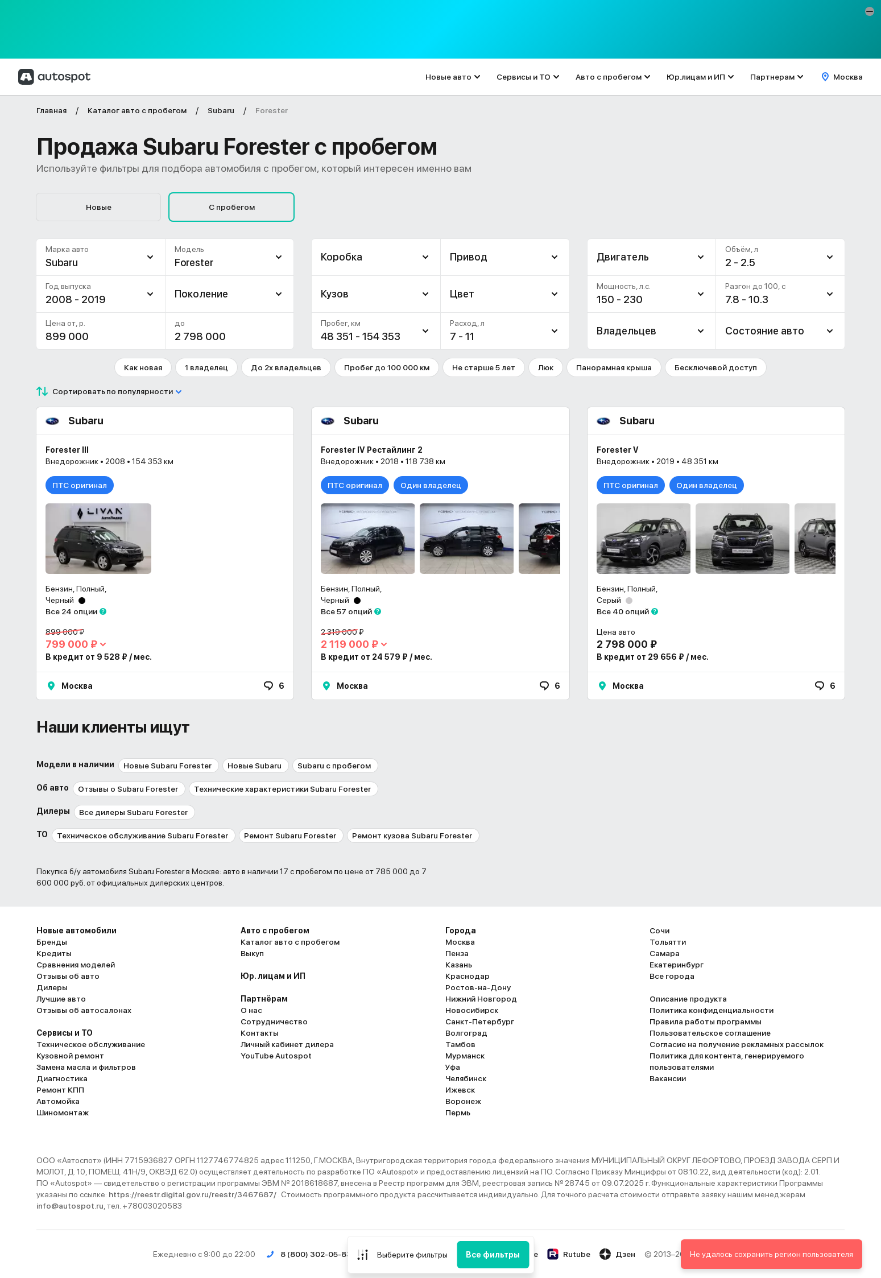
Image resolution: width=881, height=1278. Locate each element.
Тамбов (460, 1044)
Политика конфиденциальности (712, 1010)
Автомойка (58, 1101)
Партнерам (772, 76)
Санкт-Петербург (479, 1021)
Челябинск (465, 1078)
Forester (194, 262)
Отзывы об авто (68, 976)
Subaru (62, 262)
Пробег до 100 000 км (386, 367)
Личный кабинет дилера (287, 1044)
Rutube (568, 1254)
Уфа (452, 1067)
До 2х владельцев (286, 367)
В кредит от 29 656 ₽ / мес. (653, 656)
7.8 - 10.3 (746, 299)
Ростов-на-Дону (478, 987)
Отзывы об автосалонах (83, 1010)
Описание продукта (688, 998)
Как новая (143, 367)
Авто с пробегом (609, 76)
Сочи (659, 930)
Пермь (457, 1112)
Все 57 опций (346, 611)
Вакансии (668, 1078)
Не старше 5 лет (483, 367)
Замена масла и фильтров (86, 1067)
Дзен (617, 1254)
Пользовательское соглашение (710, 1032)
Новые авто (448, 76)
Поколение (201, 294)
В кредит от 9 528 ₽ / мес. (99, 656)
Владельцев (626, 331)
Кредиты (54, 953)
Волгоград (466, 1032)
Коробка (341, 257)
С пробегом (232, 207)
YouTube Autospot (276, 1055)
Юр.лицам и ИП (696, 76)
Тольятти (668, 941)
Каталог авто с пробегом (290, 941)
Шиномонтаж (62, 1112)
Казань (458, 964)
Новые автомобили (76, 930)
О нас (251, 1010)
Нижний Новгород (481, 998)
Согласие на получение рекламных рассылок (737, 1044)
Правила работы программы (706, 1021)
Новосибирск (471, 1010)
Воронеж (463, 1101)
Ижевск (460, 1089)
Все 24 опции (71, 611)
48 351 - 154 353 (360, 336)
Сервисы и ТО (524, 76)
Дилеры (52, 987)
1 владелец (206, 367)
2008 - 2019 (76, 299)
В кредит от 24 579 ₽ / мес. (376, 656)
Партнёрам (264, 998)
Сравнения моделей (75, 964)
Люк (545, 367)
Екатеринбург (677, 964)
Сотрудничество (274, 1021)
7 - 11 (462, 336)
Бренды (51, 941)
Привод (468, 257)
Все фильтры (493, 1254)
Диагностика (62, 1078)
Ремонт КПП (60, 1089)
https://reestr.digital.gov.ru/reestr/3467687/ (193, 1194)
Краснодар (467, 976)
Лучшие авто (61, 998)
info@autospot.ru (70, 1205)
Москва (460, 941)
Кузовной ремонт (70, 1055)
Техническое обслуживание (90, 1044)
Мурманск (465, 1055)
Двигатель (623, 257)
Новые (98, 207)
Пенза (457, 953)
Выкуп (252, 953)
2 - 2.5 (740, 262)
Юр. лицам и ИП (273, 976)
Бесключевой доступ (716, 367)
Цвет (462, 294)
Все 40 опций (623, 611)
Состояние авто (764, 331)
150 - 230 (620, 299)
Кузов (335, 294)
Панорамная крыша (614, 367)
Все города (672, 976)
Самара (665, 953)
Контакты (260, 1032)
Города (460, 930)
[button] (869, 11)
